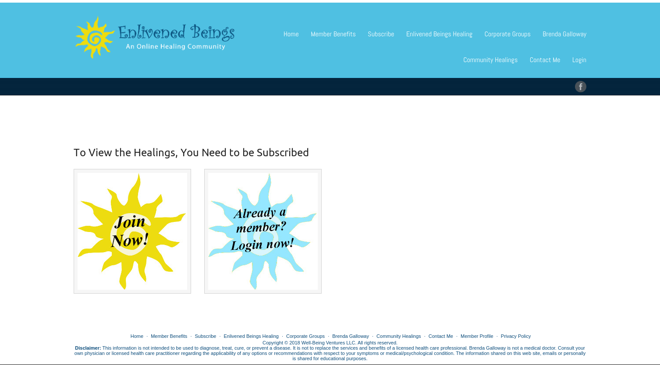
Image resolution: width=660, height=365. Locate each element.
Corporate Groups (507, 34)
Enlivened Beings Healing (439, 34)
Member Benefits (333, 34)
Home (291, 34)
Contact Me (545, 59)
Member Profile (477, 336)
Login (579, 59)
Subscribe (381, 34)
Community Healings (490, 59)
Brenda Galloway (564, 34)
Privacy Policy (516, 336)
